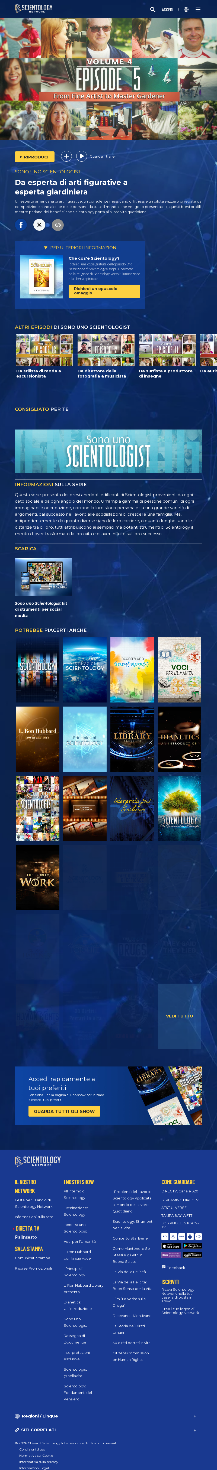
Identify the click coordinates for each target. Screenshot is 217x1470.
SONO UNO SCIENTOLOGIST (48, 171)
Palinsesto (26, 1232)
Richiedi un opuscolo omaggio (95, 290)
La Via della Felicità (129, 1267)
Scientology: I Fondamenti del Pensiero (78, 1387)
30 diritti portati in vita (132, 1338)
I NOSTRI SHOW (79, 1176)
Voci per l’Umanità (80, 1236)
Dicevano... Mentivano (132, 1311)
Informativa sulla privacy (38, 1457)
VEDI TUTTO (179, 1016)
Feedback (176, 1250)
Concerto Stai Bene (130, 1233)
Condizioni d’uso (32, 1444)
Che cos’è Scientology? (94, 258)
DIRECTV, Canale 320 (179, 1186)
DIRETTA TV (27, 1223)
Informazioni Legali (34, 1463)
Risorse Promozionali (33, 1263)
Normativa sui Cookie (36, 1451)
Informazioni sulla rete (34, 1212)
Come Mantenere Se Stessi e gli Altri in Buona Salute (131, 1250)
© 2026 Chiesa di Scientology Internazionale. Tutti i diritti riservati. (66, 1438)
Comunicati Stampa (32, 1253)
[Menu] (198, 9)
